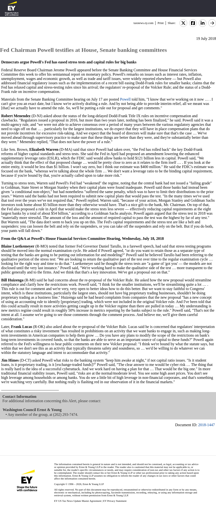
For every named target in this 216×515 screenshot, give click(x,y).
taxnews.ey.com (144, 23)
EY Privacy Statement (114, 500)
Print (160, 23)
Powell (125, 99)
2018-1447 (206, 425)
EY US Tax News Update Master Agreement (77, 500)
